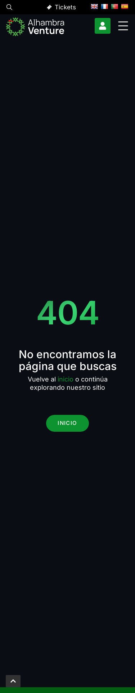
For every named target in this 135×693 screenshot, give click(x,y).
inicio (65, 379)
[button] (9, 8)
